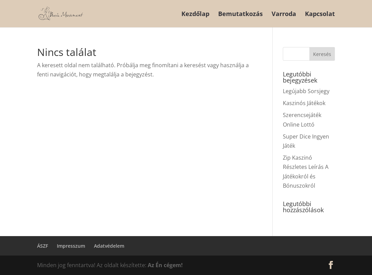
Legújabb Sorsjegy (306, 91)
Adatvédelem (109, 246)
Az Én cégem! (165, 265)
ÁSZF (42, 246)
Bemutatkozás (240, 14)
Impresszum (71, 246)
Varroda (284, 14)
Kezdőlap (195, 14)
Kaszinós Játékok (304, 103)
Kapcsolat (320, 14)
